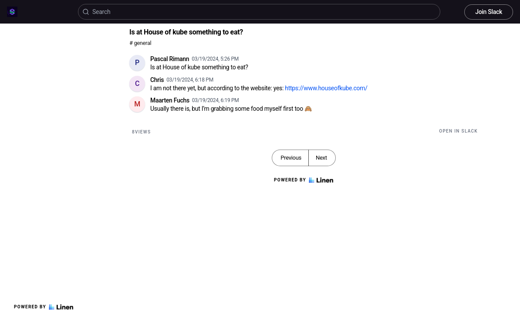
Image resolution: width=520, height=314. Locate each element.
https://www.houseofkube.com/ (326, 88)
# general (140, 43)
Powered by (43, 307)
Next (321, 157)
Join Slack (488, 11)
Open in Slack (458, 131)
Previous (290, 157)
